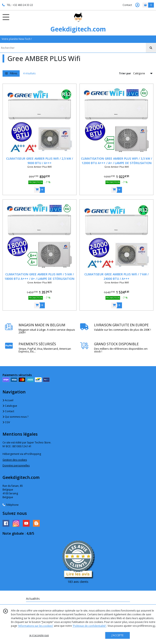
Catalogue (10, 406)
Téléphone (11, 505)
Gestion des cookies (15, 460)
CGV (6, 422)
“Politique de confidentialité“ (89, 626)
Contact (127, 5)
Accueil (8, 400)
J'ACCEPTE (117, 635)
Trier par (125, 73)
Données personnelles (16, 465)
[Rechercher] (151, 48)
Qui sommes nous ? (15, 417)
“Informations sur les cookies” (35, 626)
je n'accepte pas (39, 635)
